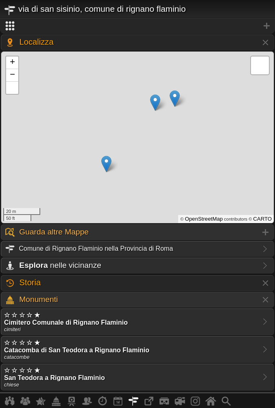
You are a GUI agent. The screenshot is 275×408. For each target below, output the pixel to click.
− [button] (12, 75)
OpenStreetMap (204, 219)
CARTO (262, 219)
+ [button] (12, 62)
